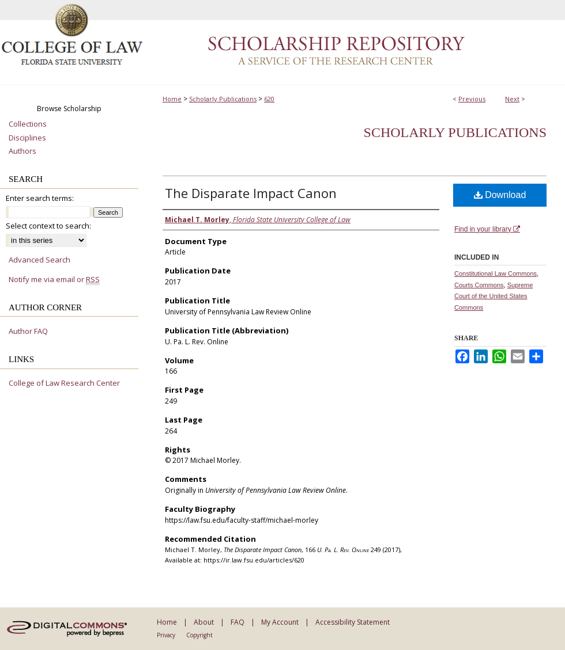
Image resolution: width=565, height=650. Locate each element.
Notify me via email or (54, 279)
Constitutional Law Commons (495, 273)
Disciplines (27, 138)
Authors (22, 151)
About (204, 622)
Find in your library (487, 229)
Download (500, 195)
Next (512, 98)
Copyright (199, 635)
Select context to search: (48, 226)
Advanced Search (39, 259)
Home (172, 98)
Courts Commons (479, 285)
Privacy (166, 635)
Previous (471, 98)
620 (269, 98)
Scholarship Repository (354, 42)
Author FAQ (28, 331)
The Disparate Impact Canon (251, 193)
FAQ (237, 622)
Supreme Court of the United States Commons (493, 296)
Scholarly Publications (223, 98)
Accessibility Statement (352, 622)
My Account (280, 622)
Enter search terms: (40, 198)
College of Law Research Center (64, 383)
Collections (28, 124)
